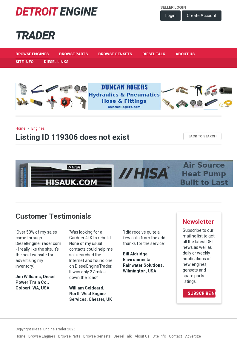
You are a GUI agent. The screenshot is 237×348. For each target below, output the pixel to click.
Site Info (24, 61)
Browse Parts (73, 54)
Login (170, 15)
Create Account (201, 15)
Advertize (193, 336)
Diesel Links (56, 61)
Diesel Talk (153, 54)
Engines (38, 128)
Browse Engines (32, 54)
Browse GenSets (115, 54)
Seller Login (173, 7)
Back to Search (202, 136)
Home (20, 128)
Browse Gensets (97, 336)
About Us (185, 54)
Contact (175, 336)
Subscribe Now (202, 293)
